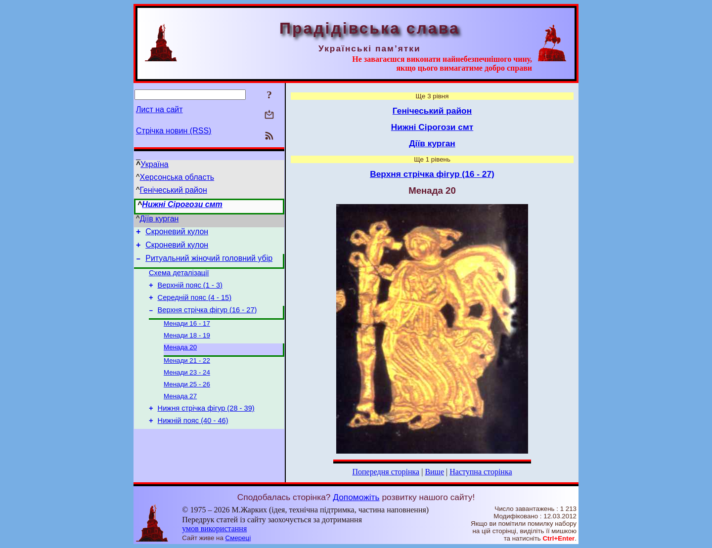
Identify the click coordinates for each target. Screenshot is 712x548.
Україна (154, 164)
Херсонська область (177, 177)
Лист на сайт (159, 109)
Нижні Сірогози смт (182, 204)
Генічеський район (173, 190)
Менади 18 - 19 (187, 347)
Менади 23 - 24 (187, 387)
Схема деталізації (179, 279)
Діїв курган (159, 218)
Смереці (238, 538)
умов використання (214, 528)
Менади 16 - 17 (187, 334)
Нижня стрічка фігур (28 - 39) (206, 427)
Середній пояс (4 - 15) (195, 306)
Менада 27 (180, 413)
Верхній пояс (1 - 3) (190, 292)
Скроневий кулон (176, 233)
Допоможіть (356, 497)
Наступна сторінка (480, 471)
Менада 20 (180, 360)
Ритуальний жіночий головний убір (208, 262)
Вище (434, 471)
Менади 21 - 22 (187, 375)
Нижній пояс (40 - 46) (193, 441)
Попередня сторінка (385, 471)
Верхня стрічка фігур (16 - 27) (207, 320)
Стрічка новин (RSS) (173, 130)
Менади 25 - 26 (187, 400)
